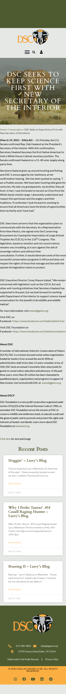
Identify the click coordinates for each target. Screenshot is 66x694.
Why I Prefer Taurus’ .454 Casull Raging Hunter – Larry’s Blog (29, 511)
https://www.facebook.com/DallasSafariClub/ (38, 321)
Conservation (15, 129)
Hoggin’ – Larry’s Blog (27, 460)
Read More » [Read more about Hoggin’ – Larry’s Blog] (15, 483)
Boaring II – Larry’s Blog (29, 566)
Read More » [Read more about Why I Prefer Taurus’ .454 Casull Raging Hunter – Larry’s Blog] (15, 542)
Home (3, 129)
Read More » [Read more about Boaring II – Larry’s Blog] (15, 589)
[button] (27, 52)
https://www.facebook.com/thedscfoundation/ (39, 331)
